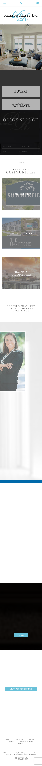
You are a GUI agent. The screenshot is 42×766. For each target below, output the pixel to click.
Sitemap (37, 753)
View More (21, 635)
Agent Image (31, 754)
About (7, 739)
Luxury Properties (26, 741)
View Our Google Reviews (21, 689)
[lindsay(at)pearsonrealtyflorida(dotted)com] (37, 3)
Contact (21, 743)
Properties (19, 739)
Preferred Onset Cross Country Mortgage (21, 312)
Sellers (11, 741)
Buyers (31, 739)
